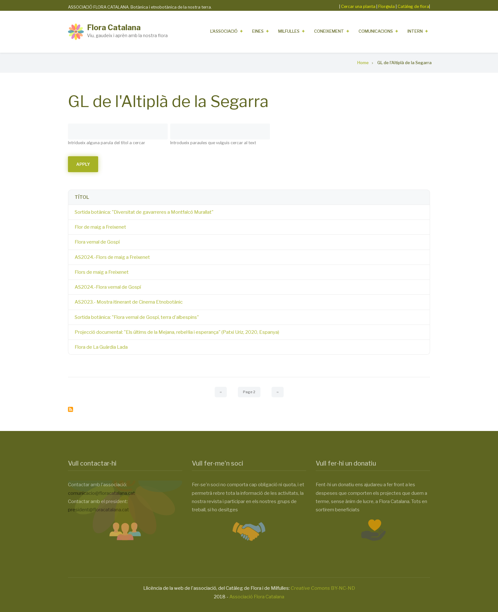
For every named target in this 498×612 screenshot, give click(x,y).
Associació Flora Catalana (256, 597)
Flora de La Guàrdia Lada (101, 347)
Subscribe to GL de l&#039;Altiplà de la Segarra (70, 409)
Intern (415, 31)
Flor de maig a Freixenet (100, 227)
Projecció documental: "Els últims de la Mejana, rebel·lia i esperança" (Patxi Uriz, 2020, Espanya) (177, 332)
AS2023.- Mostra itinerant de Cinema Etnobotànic (129, 302)
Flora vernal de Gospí (97, 242)
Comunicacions (376, 31)
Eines (258, 31)
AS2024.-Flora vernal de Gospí (108, 287)
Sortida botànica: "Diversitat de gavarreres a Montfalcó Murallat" (144, 212)
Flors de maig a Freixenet (102, 272)
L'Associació (224, 31)
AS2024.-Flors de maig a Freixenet (112, 257)
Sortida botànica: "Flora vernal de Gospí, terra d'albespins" (137, 317)
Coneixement (329, 31)
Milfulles (288, 31)
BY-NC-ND (323, 588)
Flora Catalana (114, 27)
